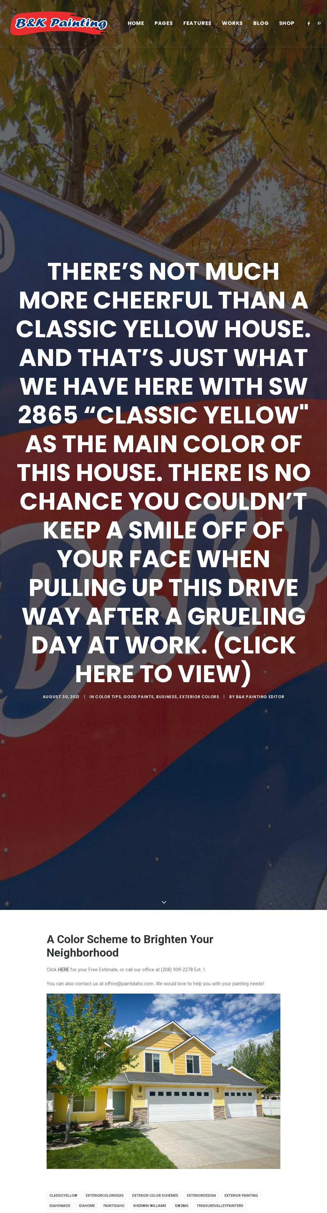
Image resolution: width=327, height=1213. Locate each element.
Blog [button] (261, 23)
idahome (87, 1206)
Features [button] (197, 23)
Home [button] (136, 23)
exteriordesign (201, 1196)
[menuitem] (136, 23)
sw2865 (181, 1206)
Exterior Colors (199, 696)
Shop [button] (286, 23)
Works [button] (232, 23)
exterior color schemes (155, 1196)
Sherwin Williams (149, 1206)
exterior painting (241, 1196)
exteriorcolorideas (105, 1196)
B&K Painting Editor (260, 696)
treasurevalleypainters (220, 1206)
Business (166, 696)
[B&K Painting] (61, 23)
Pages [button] (164, 23)
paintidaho (114, 1206)
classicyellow (63, 1196)
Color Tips (108, 696)
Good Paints (138, 696)
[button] (310, 23)
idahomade (59, 1206)
